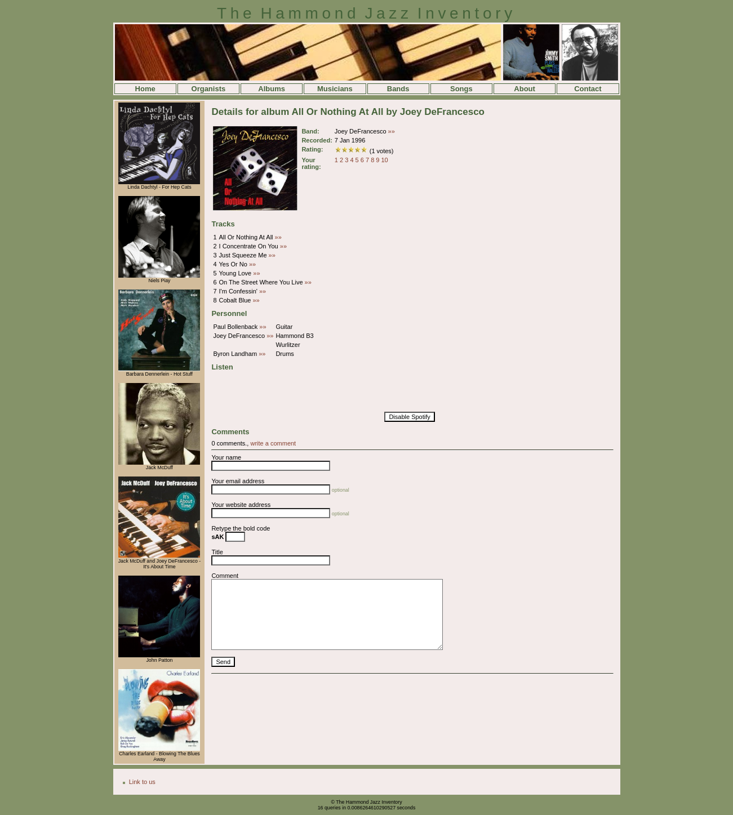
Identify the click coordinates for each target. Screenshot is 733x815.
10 (384, 160)
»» (391, 131)
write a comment (273, 443)
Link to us (142, 781)
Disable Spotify (409, 416)
